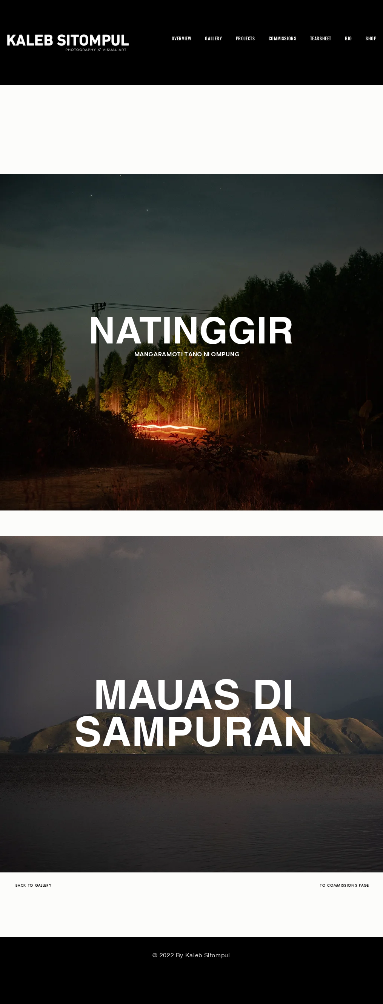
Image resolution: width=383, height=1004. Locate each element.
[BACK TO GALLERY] (33, 885)
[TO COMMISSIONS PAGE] (345, 885)
